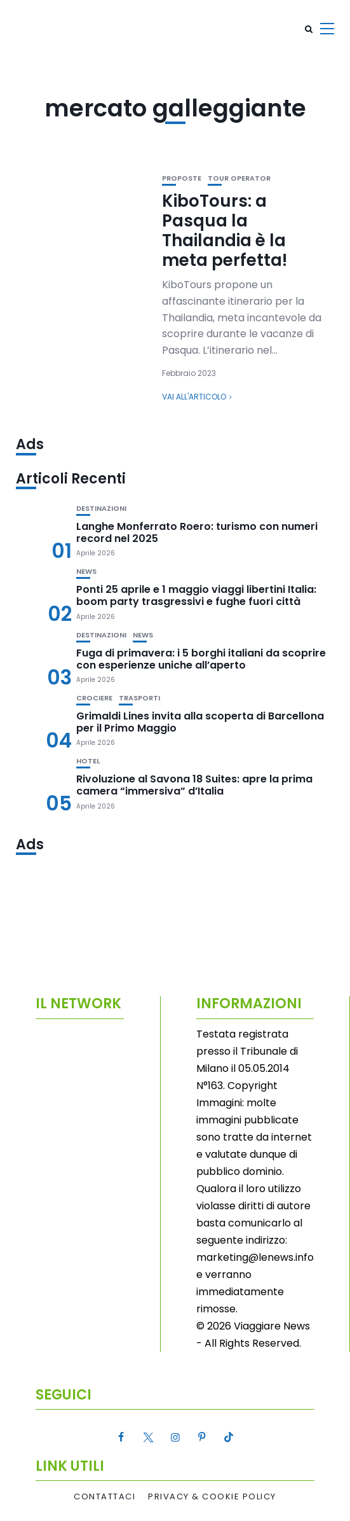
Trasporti (139, 698)
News (86, 571)
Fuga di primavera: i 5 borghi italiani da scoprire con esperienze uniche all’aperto (201, 659)
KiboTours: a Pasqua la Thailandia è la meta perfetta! (224, 231)
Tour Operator (239, 178)
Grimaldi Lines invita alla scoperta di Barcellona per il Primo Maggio (200, 722)
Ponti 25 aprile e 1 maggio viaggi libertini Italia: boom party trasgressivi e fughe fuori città (196, 595)
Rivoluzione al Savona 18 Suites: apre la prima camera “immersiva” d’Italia (194, 785)
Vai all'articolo (194, 396)
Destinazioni (101, 508)
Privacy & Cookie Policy (212, 1496)
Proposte (181, 178)
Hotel (88, 761)
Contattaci (104, 1496)
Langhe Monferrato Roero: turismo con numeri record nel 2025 (197, 532)
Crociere (94, 698)
